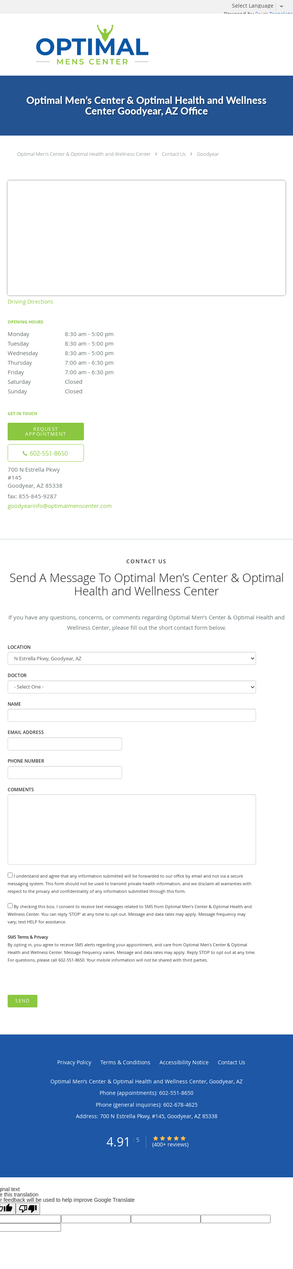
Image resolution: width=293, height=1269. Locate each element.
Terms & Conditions (125, 1062)
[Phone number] (46, 453)
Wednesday (74, 353)
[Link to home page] (121, 45)
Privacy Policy (74, 1062)
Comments (21, 789)
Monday (74, 334)
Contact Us (174, 153)
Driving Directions (30, 301)
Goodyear (208, 153)
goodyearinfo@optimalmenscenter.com (60, 505)
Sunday (74, 391)
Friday (74, 372)
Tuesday (74, 343)
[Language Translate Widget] (260, 5)
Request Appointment (45, 431)
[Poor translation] (28, 1209)
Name (14, 704)
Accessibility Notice (184, 1062)
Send (22, 1000)
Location (19, 647)
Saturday (74, 381)
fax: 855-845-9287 (32, 496)
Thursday (74, 362)
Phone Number (26, 761)
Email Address (26, 732)
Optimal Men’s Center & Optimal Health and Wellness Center (84, 153)
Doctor (17, 675)
